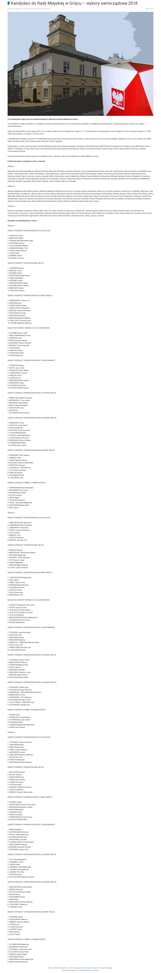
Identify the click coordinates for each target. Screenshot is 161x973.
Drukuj (149, 8)
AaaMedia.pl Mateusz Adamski (88, 970)
